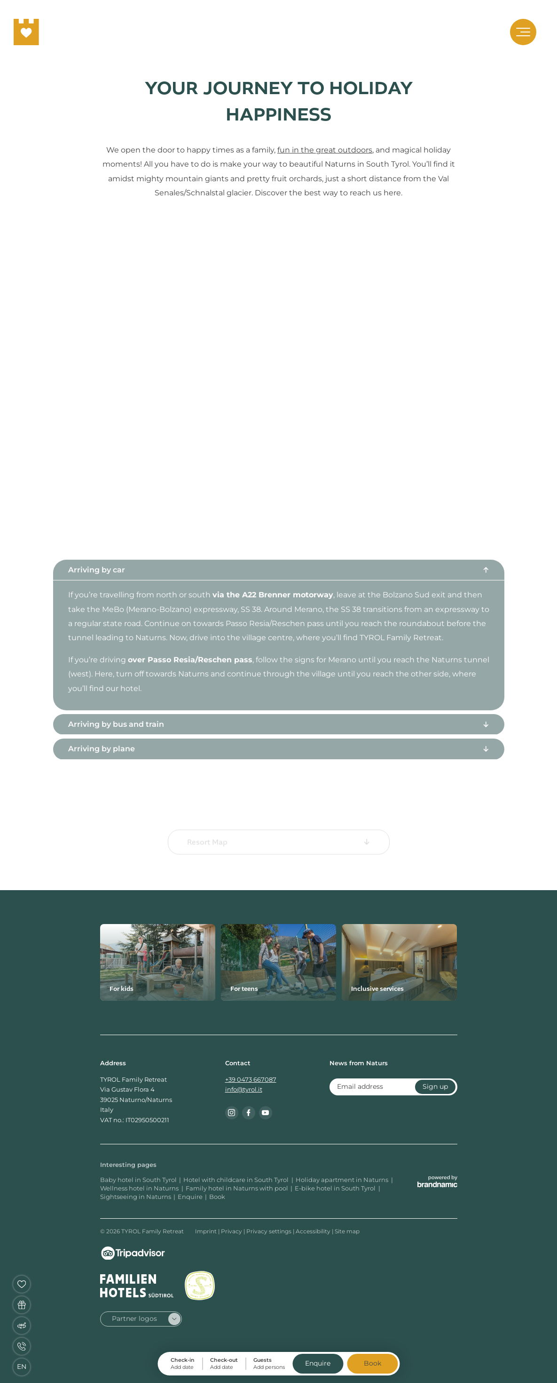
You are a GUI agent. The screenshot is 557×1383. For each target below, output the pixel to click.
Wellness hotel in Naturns (140, 1188)
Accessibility (314, 1231)
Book (217, 1196)
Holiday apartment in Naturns (343, 1179)
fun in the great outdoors (324, 149)
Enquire (190, 1196)
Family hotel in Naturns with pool (237, 1188)
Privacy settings (269, 1231)
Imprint (206, 1231)
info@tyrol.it (243, 1089)
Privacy (232, 1231)
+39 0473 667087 (250, 1079)
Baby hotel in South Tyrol (138, 1179)
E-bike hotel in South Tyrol (336, 1188)
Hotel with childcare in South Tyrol (236, 1179)
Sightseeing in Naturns (135, 1196)
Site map (347, 1231)
